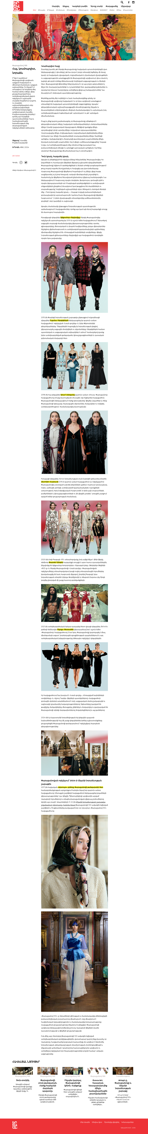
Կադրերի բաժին (80, 8)
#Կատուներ (129, 12)
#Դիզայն (51, 12)
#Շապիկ (42, 12)
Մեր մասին (85, 1122)
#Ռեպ (120, 12)
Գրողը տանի (98, 8)
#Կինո (113, 12)
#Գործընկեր (72, 12)
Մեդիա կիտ (97, 1122)
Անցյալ (67, 8)
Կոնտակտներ (127, 1122)
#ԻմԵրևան (61, 12)
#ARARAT (105, 12)
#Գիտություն (84, 12)
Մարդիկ (57, 8)
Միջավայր (127, 8)
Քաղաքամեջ (113, 8)
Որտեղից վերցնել (111, 1122)
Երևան (123, 1128)
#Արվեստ (95, 12)
